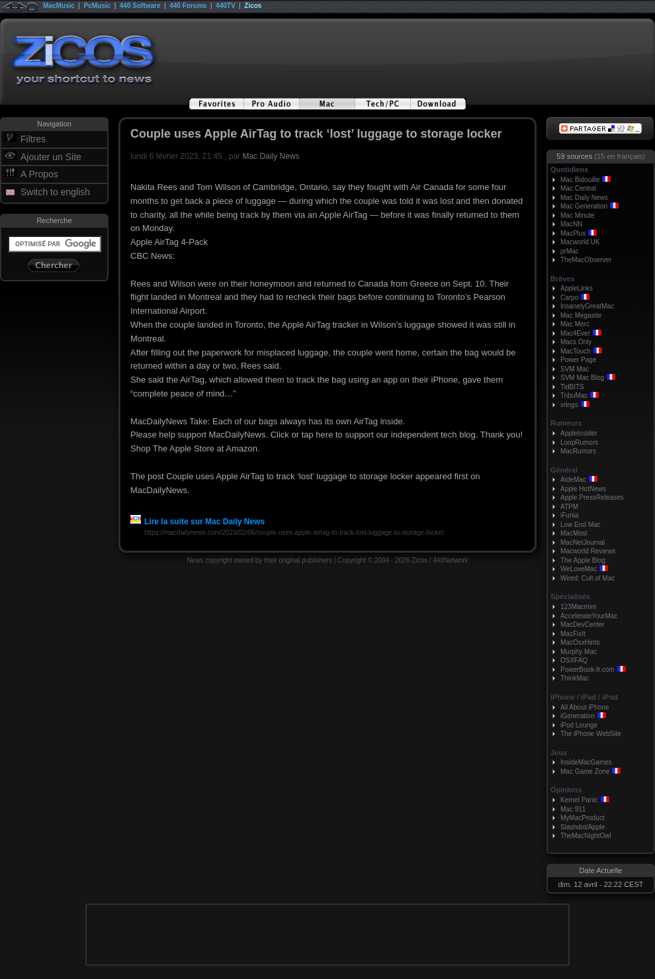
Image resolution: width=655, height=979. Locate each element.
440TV (225, 5)
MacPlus (573, 233)
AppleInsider (578, 433)
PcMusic (97, 5)
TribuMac (574, 395)
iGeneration (577, 716)
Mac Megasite (580, 315)
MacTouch (575, 351)
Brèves (562, 279)
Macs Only (575, 342)
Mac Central (578, 188)
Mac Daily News (270, 156)
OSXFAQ (574, 660)
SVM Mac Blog (582, 377)
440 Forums (187, 5)
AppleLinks (576, 288)
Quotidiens (569, 169)
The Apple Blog (582, 560)
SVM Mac (574, 369)
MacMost (574, 533)
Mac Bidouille (579, 179)
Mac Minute (577, 215)
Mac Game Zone (584, 771)
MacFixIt (573, 633)
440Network (450, 560)
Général (564, 470)
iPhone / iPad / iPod (584, 697)
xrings (569, 404)
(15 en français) (619, 156)
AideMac (573, 479)
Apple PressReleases (592, 497)
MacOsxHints (579, 642)
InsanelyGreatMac (587, 306)
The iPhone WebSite (590, 733)
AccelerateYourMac (588, 616)
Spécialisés (570, 596)
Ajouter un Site (51, 157)
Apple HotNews (583, 488)
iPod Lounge (578, 725)
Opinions (566, 790)
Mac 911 (573, 809)
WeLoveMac (578, 569)
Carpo (569, 297)
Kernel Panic (579, 800)
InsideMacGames (586, 762)
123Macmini (578, 606)
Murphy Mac (578, 651)
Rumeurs (566, 423)
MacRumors (578, 451)
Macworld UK (579, 242)
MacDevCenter (582, 624)
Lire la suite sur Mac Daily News (197, 521)
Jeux (558, 753)
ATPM (569, 506)
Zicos (252, 5)
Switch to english (55, 192)
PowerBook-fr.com (587, 669)
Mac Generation (583, 206)
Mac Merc (575, 324)
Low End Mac (580, 524)
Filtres (33, 139)
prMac (569, 251)
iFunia (569, 515)
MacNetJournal (582, 542)
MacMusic (59, 5)
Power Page (578, 359)
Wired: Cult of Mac (587, 578)
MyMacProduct (582, 817)
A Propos (39, 174)
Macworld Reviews (587, 551)
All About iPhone (584, 707)
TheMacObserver (585, 259)
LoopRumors (579, 442)
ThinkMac (574, 678)
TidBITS (572, 387)
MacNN (571, 224)
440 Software (140, 5)
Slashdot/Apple (582, 827)
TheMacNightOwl (585, 835)
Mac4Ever (575, 333)
